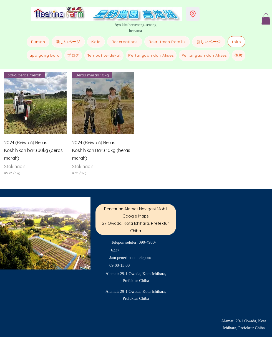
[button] (266, 19)
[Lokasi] (193, 14)
